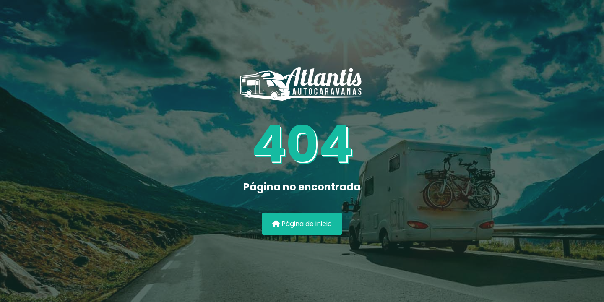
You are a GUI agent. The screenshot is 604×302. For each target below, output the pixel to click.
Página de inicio (302, 224)
